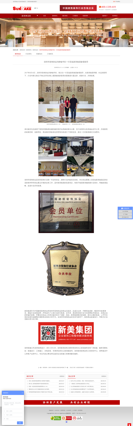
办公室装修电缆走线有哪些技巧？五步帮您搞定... (83, 389)
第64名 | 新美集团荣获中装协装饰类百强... (39, 383)
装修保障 (85, 15)
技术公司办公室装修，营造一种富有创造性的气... (83, 381)
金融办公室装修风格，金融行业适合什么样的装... (83, 392)
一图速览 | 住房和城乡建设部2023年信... (80, 383)
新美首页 (22, 50)
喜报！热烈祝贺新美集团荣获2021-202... (38, 386)
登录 (114, 1)
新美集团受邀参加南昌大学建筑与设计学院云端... (41, 392)
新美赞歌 (80, 410)
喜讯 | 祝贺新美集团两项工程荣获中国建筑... (39, 381)
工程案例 (75, 15)
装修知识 (39, 54)
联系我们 (115, 15)
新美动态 (35, 50)
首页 (44, 15)
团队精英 (65, 15)
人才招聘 (74, 410)
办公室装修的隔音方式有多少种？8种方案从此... (82, 386)
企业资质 (68, 410)
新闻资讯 (54, 15)
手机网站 (118, 1)
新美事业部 (26, 16)
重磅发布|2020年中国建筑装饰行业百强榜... (39, 389)
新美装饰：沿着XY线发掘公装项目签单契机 (53, 367)
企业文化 (57, 410)
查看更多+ (62, 376)
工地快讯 (50, 54)
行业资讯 (28, 54)
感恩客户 (104, 15)
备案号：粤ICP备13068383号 (79, 413)
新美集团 (99, 180)
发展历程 (63, 410)
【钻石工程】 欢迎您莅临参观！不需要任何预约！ (81, 367)
